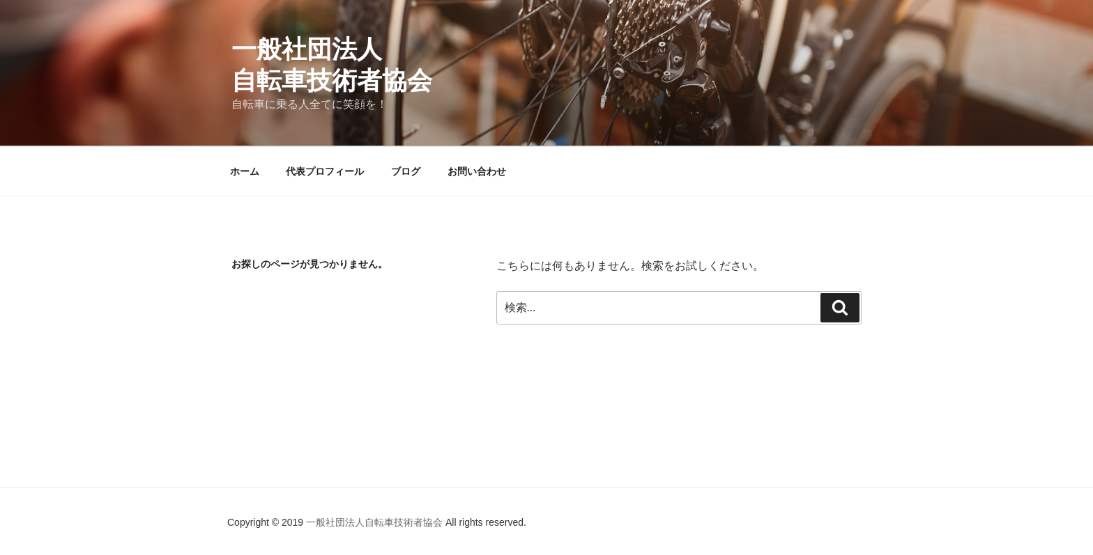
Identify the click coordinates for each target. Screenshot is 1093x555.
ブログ (405, 171)
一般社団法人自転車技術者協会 (375, 522)
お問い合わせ (477, 171)
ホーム (244, 171)
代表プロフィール (325, 171)
